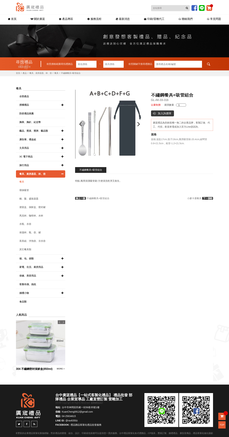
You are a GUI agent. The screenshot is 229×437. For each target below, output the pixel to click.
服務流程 (94, 18)
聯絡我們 (186, 18)
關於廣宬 (38, 18)
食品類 (23, 301)
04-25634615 (69, 416)
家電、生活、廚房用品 (31, 267)
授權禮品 (24, 104)
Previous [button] (79, 124)
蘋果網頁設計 (97, 403)
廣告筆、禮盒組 (27, 139)
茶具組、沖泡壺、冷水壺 (32, 241)
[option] (109, 124)
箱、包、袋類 (26, 258)
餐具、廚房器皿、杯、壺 (40, 73)
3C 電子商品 (26, 156)
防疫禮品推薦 (26, 113)
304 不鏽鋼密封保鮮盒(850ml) (34, 368)
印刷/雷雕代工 (154, 18)
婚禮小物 (24, 293)
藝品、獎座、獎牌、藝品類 (33, 130)
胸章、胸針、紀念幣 (30, 122)
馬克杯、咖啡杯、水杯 (31, 215)
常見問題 (214, 18)
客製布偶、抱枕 (27, 284)
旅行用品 (24, 165)
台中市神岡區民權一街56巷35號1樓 (80, 407)
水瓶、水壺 (25, 224)
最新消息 (123, 18)
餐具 (56, 73)
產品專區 (66, 18)
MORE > (61, 369)
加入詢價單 (164, 113)
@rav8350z (71, 420)
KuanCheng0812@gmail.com (77, 411)
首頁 (12, 18)
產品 (25, 73)
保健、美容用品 (27, 275)
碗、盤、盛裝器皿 (28, 198)
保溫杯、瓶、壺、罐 (30, 232)
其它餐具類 (25, 249)
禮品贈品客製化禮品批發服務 (86, 424)
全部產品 (24, 96)
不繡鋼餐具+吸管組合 (90, 169)
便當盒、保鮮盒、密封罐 (32, 207)
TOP (221, 424)
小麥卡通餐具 (200, 198)
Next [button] (140, 124)
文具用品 (24, 148)
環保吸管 (24, 190)
